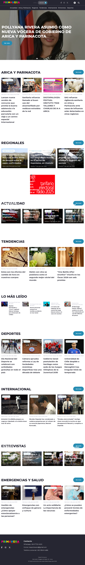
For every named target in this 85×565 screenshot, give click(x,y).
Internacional (52, 8)
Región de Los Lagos (36, 150)
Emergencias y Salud (8, 488)
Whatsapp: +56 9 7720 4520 (33, 544)
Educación (5, 211)
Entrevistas (62, 8)
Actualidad (13, 8)
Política (26, 211)
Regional (35, 8)
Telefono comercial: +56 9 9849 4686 (36, 550)
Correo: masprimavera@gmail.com (35, 547)
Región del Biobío (63, 150)
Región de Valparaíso (8, 150)
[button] (35, 58)
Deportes (70, 8)
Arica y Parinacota (25, 8)
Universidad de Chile (71, 341)
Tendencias (43, 8)
